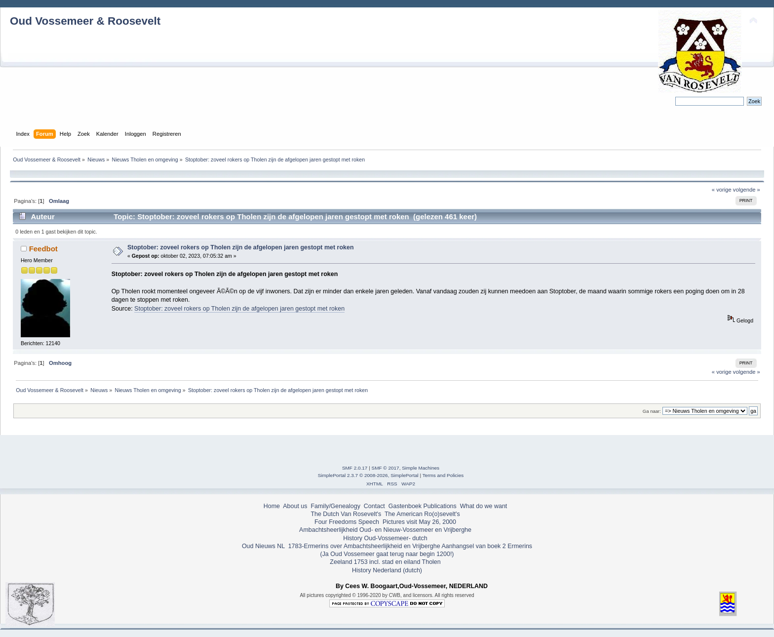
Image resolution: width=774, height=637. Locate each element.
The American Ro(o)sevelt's (422, 514)
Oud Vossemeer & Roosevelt (85, 21)
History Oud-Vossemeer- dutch (385, 538)
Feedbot (43, 248)
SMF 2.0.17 (355, 468)
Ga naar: (652, 411)
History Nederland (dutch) (387, 570)
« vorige (722, 190)
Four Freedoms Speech (346, 521)
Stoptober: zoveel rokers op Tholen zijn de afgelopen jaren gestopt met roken (240, 247)
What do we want (483, 506)
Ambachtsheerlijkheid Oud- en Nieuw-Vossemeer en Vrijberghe (385, 529)
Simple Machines (420, 468)
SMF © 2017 (385, 468)
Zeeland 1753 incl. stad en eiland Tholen (385, 561)
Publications (440, 506)
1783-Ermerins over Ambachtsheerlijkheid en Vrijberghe (363, 546)
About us (295, 506)
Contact (374, 506)
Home (272, 506)
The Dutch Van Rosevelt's (345, 514)
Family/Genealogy (335, 506)
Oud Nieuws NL (263, 546)
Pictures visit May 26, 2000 (419, 521)
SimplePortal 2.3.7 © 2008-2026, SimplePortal (368, 475)
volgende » (746, 190)
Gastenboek (405, 506)
